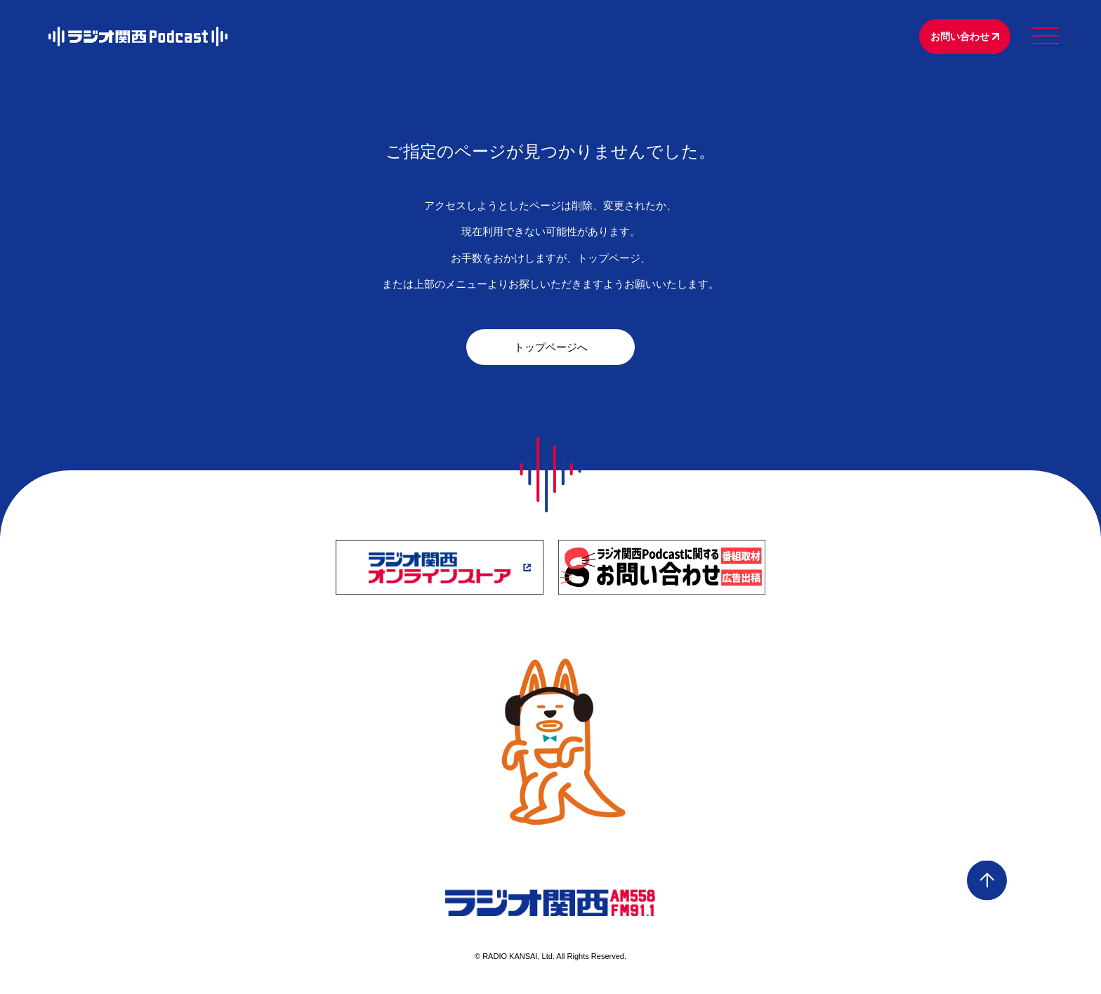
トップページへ (551, 347)
